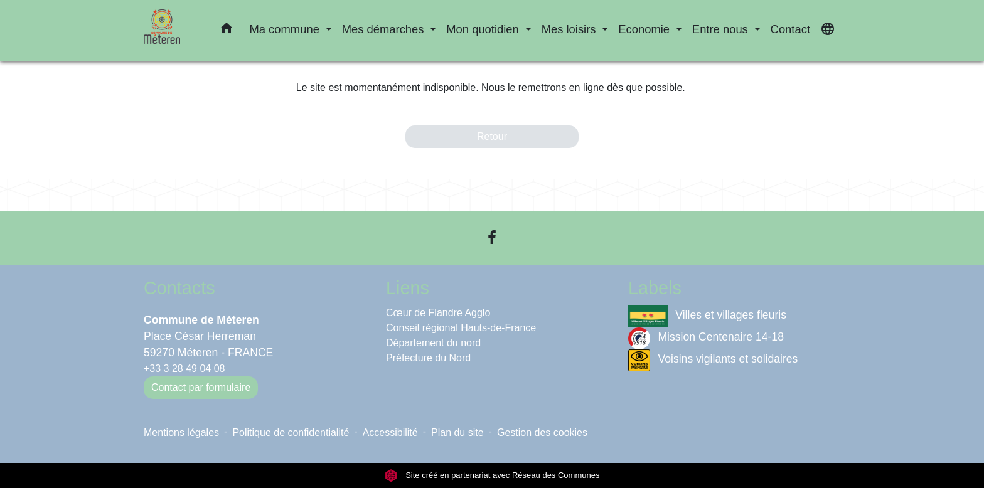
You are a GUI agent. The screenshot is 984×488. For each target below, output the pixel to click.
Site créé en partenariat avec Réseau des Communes (492, 475)
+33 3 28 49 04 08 (184, 368)
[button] (226, 31)
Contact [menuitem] (790, 29)
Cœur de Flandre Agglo (438, 312)
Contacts (179, 288)
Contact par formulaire (200, 387)
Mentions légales (181, 432)
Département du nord (433, 342)
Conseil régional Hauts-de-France (461, 327)
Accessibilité (390, 432)
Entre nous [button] (721, 29)
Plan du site (457, 432)
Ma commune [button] (286, 29)
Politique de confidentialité (290, 432)
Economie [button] (645, 29)
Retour (492, 136)
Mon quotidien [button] (484, 29)
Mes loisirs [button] (570, 29)
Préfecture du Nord (428, 358)
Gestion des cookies (542, 432)
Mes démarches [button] (384, 29)
